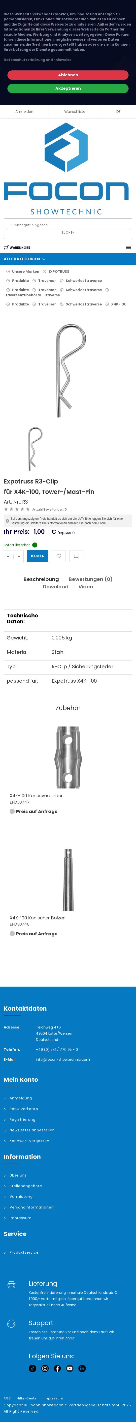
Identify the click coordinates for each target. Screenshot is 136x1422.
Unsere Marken (25, 271)
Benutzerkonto (24, 1108)
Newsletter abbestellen (32, 1130)
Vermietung (21, 1196)
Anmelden (24, 111)
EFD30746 (20, 924)
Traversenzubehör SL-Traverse (32, 295)
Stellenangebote (26, 1185)
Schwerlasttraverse (84, 280)
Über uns (18, 1175)
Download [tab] (55, 586)
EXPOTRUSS (58, 271)
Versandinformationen (32, 1207)
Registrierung (22, 1119)
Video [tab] (85, 586)
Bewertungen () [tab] (91, 579)
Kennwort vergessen (29, 1140)
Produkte (20, 280)
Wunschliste (74, 111)
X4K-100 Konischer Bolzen (38, 918)
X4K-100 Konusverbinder (36, 795)
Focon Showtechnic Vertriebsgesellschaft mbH (75, 1405)
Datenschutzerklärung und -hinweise (37, 60)
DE (118, 111)
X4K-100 (119, 304)
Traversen (47, 280)
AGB (7, 1398)
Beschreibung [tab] (41, 579)
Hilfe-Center (27, 1398)
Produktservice (24, 1252)
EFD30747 (20, 802)
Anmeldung (21, 1098)
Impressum (21, 1217)
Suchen (68, 232)
